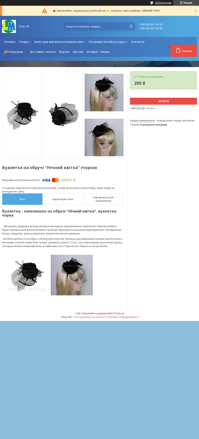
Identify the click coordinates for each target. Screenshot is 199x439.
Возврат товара (98, 52)
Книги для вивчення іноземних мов (58, 42)
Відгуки (64, 52)
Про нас (78, 52)
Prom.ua (119, 313)
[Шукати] (131, 26)
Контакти (137, 42)
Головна (9, 42)
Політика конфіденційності (123, 317)
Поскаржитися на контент (90, 317)
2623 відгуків (163, 2)
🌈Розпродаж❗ (15, 52)
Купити (163, 101)
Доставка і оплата (43, 52)
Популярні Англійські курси (107, 42)
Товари (23, 42)
